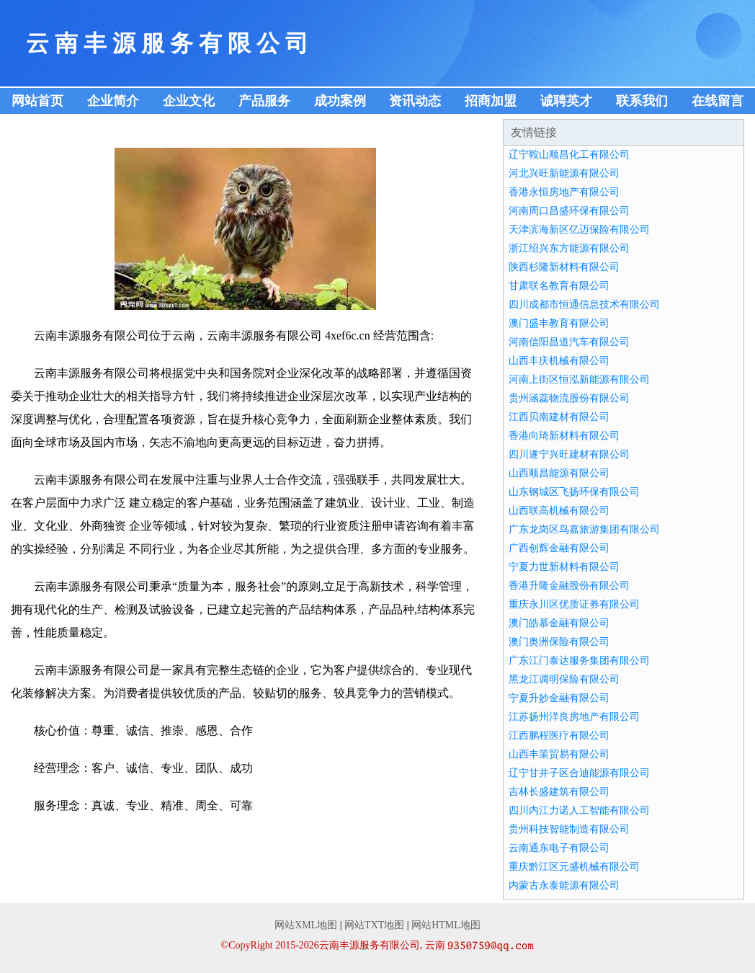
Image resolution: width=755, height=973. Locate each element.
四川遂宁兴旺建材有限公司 (569, 454)
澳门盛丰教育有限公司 (559, 323)
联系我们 (642, 101)
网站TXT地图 (374, 925)
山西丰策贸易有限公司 (559, 754)
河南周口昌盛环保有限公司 (569, 210)
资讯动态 (415, 101)
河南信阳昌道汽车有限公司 (569, 342)
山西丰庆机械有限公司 (559, 360)
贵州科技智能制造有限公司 (569, 829)
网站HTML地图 (446, 925)
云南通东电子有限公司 (559, 848)
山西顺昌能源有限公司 (559, 473)
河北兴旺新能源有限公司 (564, 173)
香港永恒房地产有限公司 (564, 192)
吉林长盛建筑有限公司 (559, 791)
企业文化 (189, 101)
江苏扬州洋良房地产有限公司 (574, 716)
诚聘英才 (566, 101)
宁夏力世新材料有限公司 (564, 566)
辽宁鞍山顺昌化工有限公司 (569, 154)
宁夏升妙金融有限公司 (559, 698)
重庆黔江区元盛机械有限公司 (574, 866)
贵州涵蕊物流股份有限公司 (569, 398)
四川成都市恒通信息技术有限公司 (584, 304)
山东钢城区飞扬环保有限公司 (574, 492)
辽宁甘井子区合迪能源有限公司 (579, 773)
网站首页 (37, 101)
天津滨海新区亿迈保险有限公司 (579, 229)
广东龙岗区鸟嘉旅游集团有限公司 (584, 529)
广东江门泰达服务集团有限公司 (579, 660)
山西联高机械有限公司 (559, 510)
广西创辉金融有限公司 (559, 548)
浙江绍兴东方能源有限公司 (569, 248)
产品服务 (264, 101)
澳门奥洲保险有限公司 (559, 641)
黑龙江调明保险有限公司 (564, 679)
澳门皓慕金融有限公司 (559, 623)
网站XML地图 (305, 925)
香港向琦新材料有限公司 (564, 435)
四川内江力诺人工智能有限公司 (579, 810)
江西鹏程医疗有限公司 (559, 735)
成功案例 (340, 101)
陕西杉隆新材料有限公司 (564, 267)
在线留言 (717, 101)
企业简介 (113, 101)
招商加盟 (491, 101)
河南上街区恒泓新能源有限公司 (579, 379)
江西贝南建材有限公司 (559, 417)
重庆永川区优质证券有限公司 (574, 604)
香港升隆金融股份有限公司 (569, 585)
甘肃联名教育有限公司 (559, 285)
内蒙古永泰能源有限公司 (564, 885)
